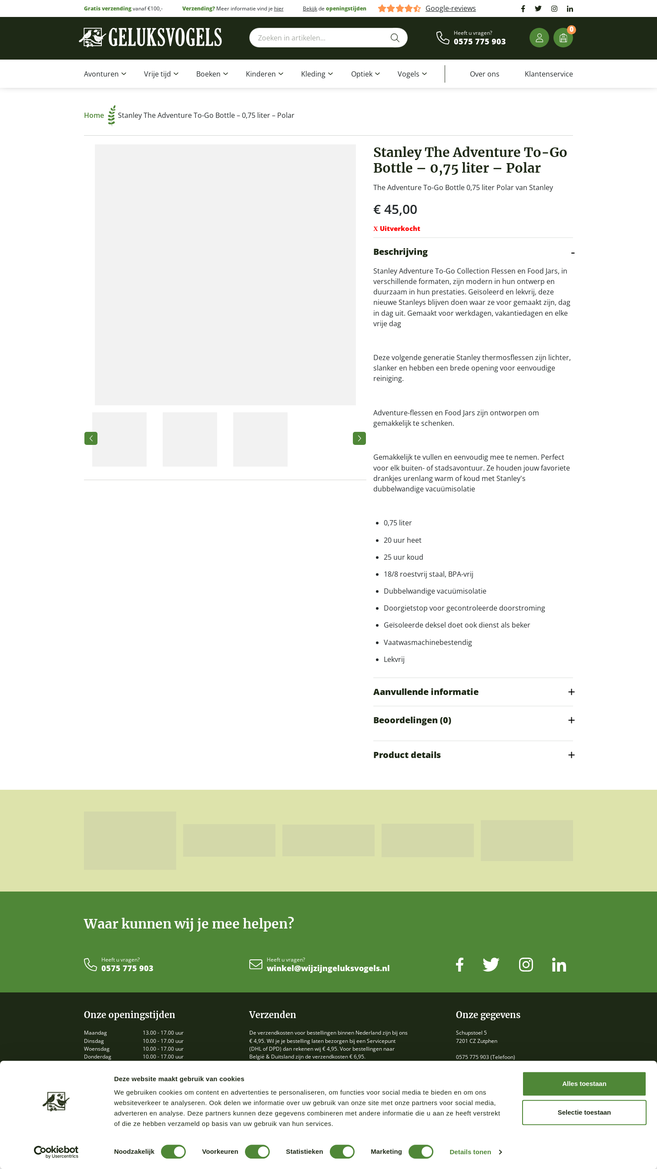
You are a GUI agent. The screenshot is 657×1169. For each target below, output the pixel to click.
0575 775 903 (480, 42)
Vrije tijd (157, 74)
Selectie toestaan (584, 1112)
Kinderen (261, 74)
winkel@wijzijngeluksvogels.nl (328, 968)
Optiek (361, 74)
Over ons (484, 74)
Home (100, 115)
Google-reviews (451, 8)
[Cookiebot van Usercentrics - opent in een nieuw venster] (56, 1152)
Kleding (313, 74)
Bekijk (310, 8)
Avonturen (101, 74)
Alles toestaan (584, 1083)
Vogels (408, 74)
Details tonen (470, 1152)
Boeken (208, 74)
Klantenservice (549, 74)
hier (279, 8)
